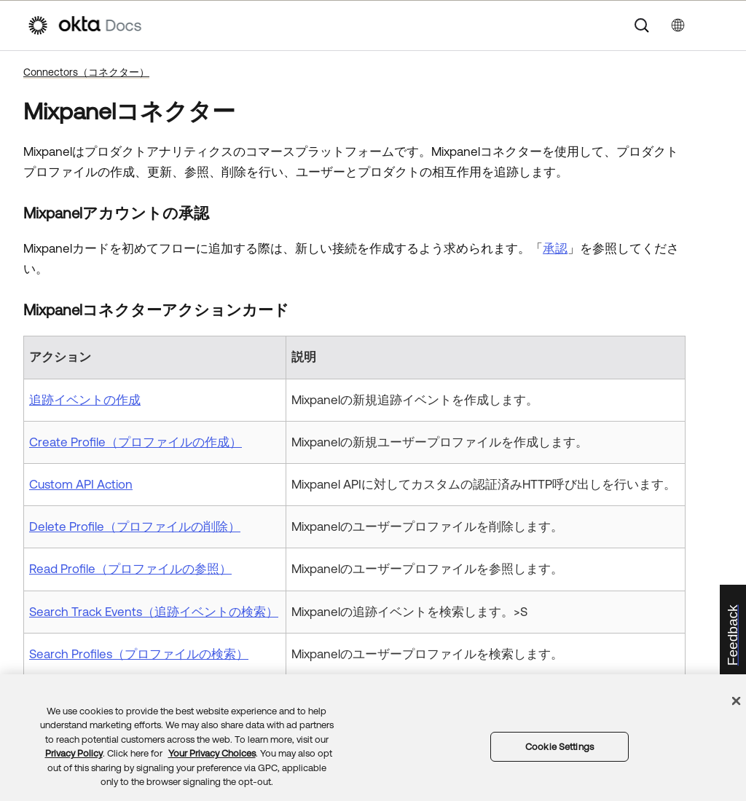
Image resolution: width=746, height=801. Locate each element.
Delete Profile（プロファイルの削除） (134, 526)
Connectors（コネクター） (86, 72)
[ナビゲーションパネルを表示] (711, 25)
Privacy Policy (74, 753)
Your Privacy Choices (212, 753)
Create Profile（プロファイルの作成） (135, 442)
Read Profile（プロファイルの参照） (130, 568)
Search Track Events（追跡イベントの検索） (153, 611)
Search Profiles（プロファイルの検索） (138, 654)
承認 (555, 248)
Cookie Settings (559, 746)
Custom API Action (81, 484)
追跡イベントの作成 (85, 399)
